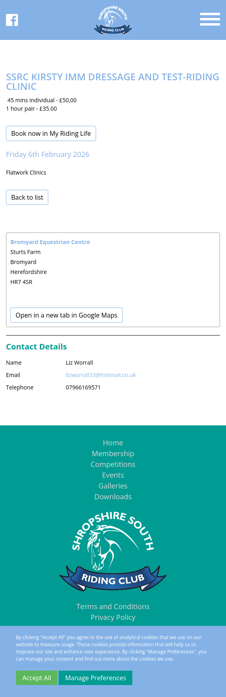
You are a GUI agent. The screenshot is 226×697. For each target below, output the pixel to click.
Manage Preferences (95, 677)
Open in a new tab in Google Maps (67, 315)
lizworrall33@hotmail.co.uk (101, 375)
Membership (113, 453)
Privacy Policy (112, 617)
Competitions (112, 464)
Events (113, 475)
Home (113, 442)
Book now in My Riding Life (51, 133)
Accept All (36, 677)
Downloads (113, 496)
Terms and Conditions (112, 606)
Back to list (27, 197)
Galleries (113, 485)
